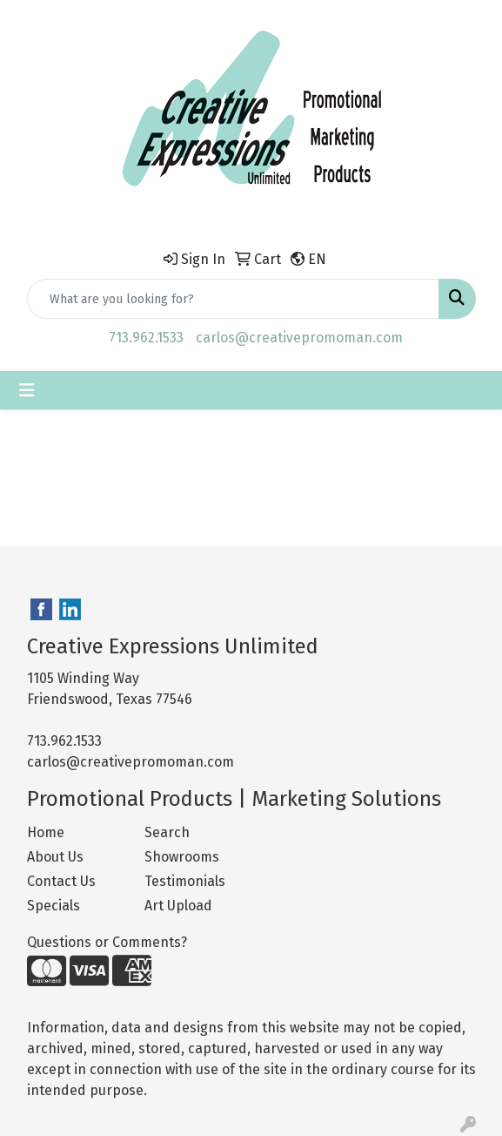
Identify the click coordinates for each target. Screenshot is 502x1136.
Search (167, 832)
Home (45, 832)
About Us (55, 857)
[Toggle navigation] (27, 390)
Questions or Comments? (107, 942)
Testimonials (184, 881)
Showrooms (181, 857)
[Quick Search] (233, 299)
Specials (53, 905)
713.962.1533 (146, 337)
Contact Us (61, 881)
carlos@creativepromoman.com (299, 337)
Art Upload (178, 905)
